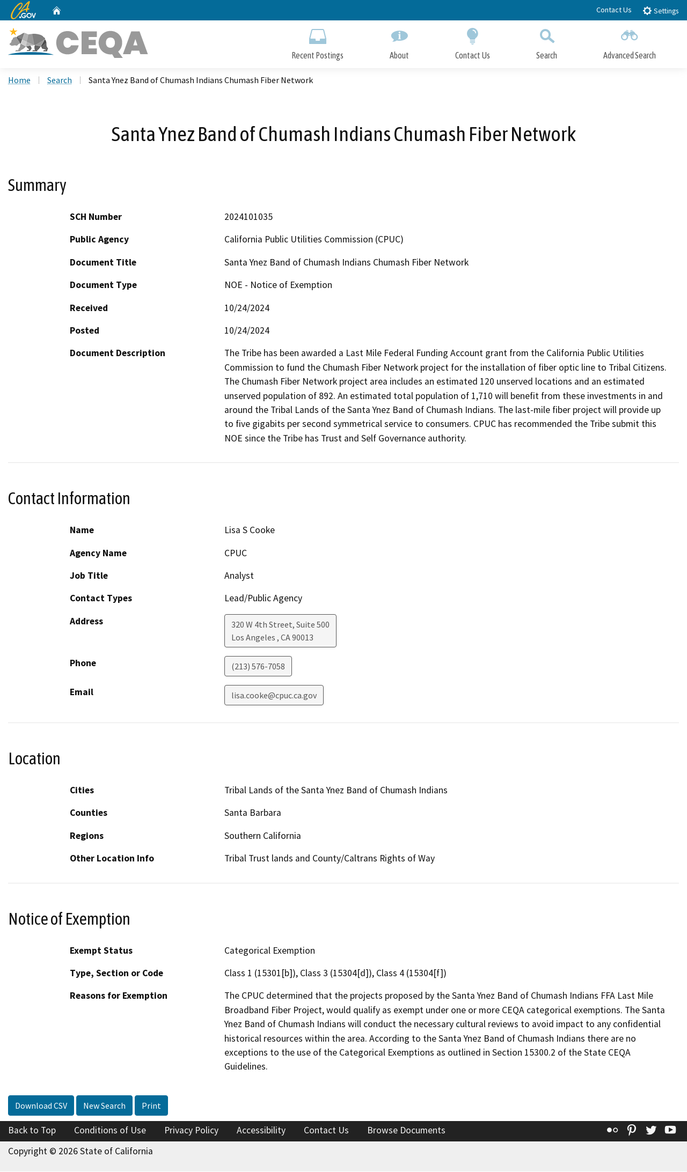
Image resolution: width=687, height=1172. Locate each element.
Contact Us (614, 9)
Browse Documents (406, 1131)
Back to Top (32, 1131)
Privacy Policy (191, 1131)
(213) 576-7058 (258, 667)
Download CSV (41, 1106)
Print (151, 1106)
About (399, 41)
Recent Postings (317, 41)
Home (19, 81)
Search (547, 41)
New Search (104, 1106)
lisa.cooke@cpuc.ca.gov (274, 696)
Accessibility (261, 1131)
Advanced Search (629, 41)
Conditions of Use (110, 1131)
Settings (660, 10)
